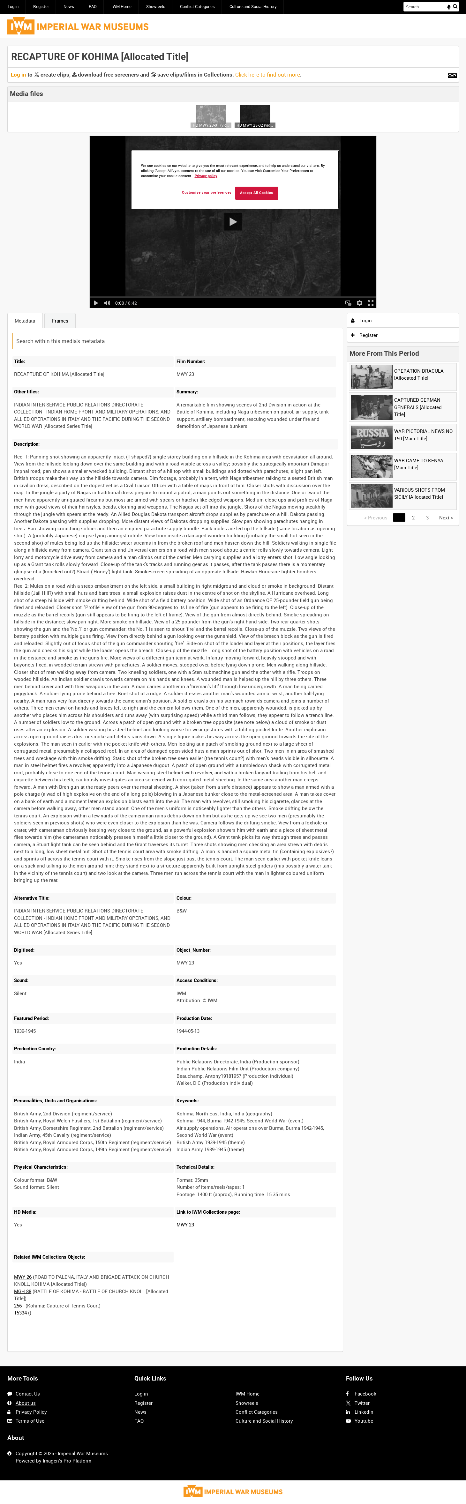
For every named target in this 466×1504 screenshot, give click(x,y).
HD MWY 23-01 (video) (211, 125)
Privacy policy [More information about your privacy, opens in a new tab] (206, 176)
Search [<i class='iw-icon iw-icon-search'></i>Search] (455, 6)
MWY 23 (185, 1224)
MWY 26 (23, 1277)
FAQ (93, 6)
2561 (19, 1305)
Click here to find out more (267, 74)
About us (26, 1403)
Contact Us (28, 1393)
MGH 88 (22, 1291)
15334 (20, 1312)
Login (361, 320)
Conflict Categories (197, 6)
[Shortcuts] (452, 74)
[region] (235, 179)
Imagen (51, 1460)
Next (446, 517)
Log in (13, 6)
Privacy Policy (31, 1412)
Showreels (155, 6)
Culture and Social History (253, 6)
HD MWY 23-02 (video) (255, 125)
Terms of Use (30, 1421)
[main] (233, 702)
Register (41, 6)
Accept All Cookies (256, 193)
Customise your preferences (207, 192)
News (69, 6)
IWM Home (121, 6)
